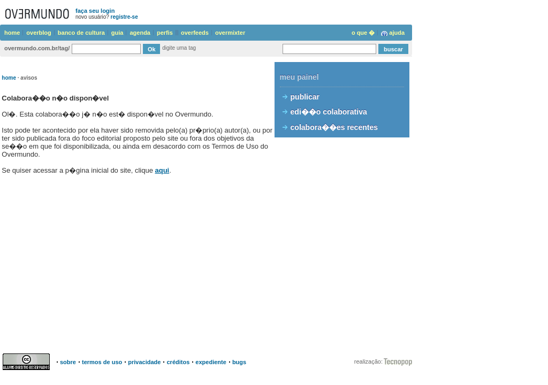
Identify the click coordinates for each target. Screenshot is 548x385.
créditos (177, 362)
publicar (305, 97)
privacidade (144, 362)
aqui (162, 170)
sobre (68, 362)
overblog (38, 32)
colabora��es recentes (334, 127)
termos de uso (102, 362)
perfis (165, 32)
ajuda (397, 32)
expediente (210, 362)
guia (117, 32)
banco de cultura (81, 32)
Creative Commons (28, 361)
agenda (140, 32)
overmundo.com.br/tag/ (37, 48)
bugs (239, 362)
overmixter (230, 32)
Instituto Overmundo (398, 362)
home (12, 32)
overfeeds (195, 32)
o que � (363, 32)
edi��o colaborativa (329, 111)
